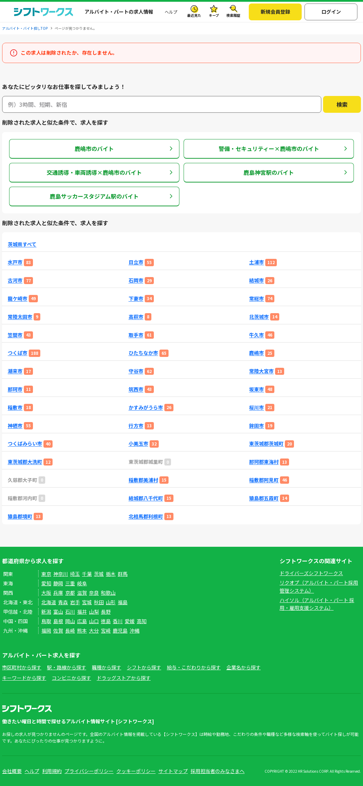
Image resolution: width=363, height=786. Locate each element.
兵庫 (58, 592)
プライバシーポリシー (89, 770)
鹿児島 (120, 630)
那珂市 (15, 389)
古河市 (15, 280)
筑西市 (136, 389)
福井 (82, 611)
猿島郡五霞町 (264, 498)
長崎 (70, 630)
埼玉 (75, 573)
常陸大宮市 (261, 371)
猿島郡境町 (20, 516)
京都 (70, 592)
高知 (141, 621)
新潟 (46, 611)
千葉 (87, 573)
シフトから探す (144, 667)
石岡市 (136, 280)
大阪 (46, 592)
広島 (82, 621)
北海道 (48, 602)
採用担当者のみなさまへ (218, 770)
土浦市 (256, 262)
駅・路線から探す (66, 667)
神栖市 (15, 425)
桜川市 (256, 407)
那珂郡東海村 (264, 461)
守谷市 (136, 371)
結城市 (256, 280)
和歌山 (108, 592)
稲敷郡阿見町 (264, 480)
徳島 (106, 621)
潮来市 (15, 371)
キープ (214, 15)
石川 (70, 611)
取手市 (136, 335)
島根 (58, 621)
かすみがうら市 (146, 407)
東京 (46, 573)
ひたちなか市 (143, 353)
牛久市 (256, 335)
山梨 (94, 611)
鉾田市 (256, 425)
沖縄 (134, 630)
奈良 (94, 592)
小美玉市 (138, 443)
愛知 (46, 583)
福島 (123, 602)
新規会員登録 (275, 11)
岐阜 (82, 583)
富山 (58, 611)
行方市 (136, 425)
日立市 (136, 262)
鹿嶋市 (256, 353)
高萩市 (136, 316)
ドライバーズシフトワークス (311, 573)
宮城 (87, 602)
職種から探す (106, 667)
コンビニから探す (71, 677)
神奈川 (60, 573)
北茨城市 (259, 316)
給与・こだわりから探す (194, 667)
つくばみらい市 (25, 443)
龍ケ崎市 (17, 298)
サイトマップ (173, 770)
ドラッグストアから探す (124, 677)
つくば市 (17, 353)
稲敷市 (15, 407)
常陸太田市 (20, 316)
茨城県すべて (22, 244)
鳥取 (46, 621)
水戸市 (15, 262)
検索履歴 (233, 15)
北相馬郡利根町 (146, 516)
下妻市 (136, 298)
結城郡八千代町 (146, 498)
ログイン (331, 11)
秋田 (99, 602)
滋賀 (82, 592)
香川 (118, 621)
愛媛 (130, 621)
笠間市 (15, 335)
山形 (111, 602)
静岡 (58, 583)
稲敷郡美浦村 (143, 480)
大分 (94, 630)
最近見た (194, 15)
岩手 (75, 602)
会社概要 (12, 770)
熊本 (82, 630)
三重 (70, 583)
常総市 (256, 298)
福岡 (46, 630)
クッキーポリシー (136, 770)
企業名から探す (243, 667)
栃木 (111, 573)
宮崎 (106, 630)
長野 (106, 611)
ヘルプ (171, 12)
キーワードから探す (24, 677)
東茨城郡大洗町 (25, 461)
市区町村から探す (21, 667)
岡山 (70, 621)
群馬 (123, 573)
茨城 (99, 573)
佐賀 (58, 630)
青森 (63, 602)
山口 (94, 621)
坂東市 (256, 389)
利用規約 (52, 770)
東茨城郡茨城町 (266, 443)
